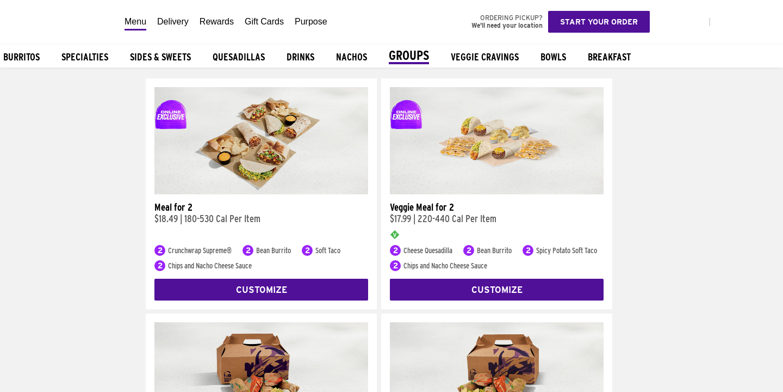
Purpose (311, 21)
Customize (261, 290)
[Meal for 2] (261, 191)
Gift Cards (264, 21)
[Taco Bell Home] (59, 21)
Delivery (173, 21)
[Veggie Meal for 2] (497, 191)
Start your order (599, 21)
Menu (135, 21)
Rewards (217, 21)
